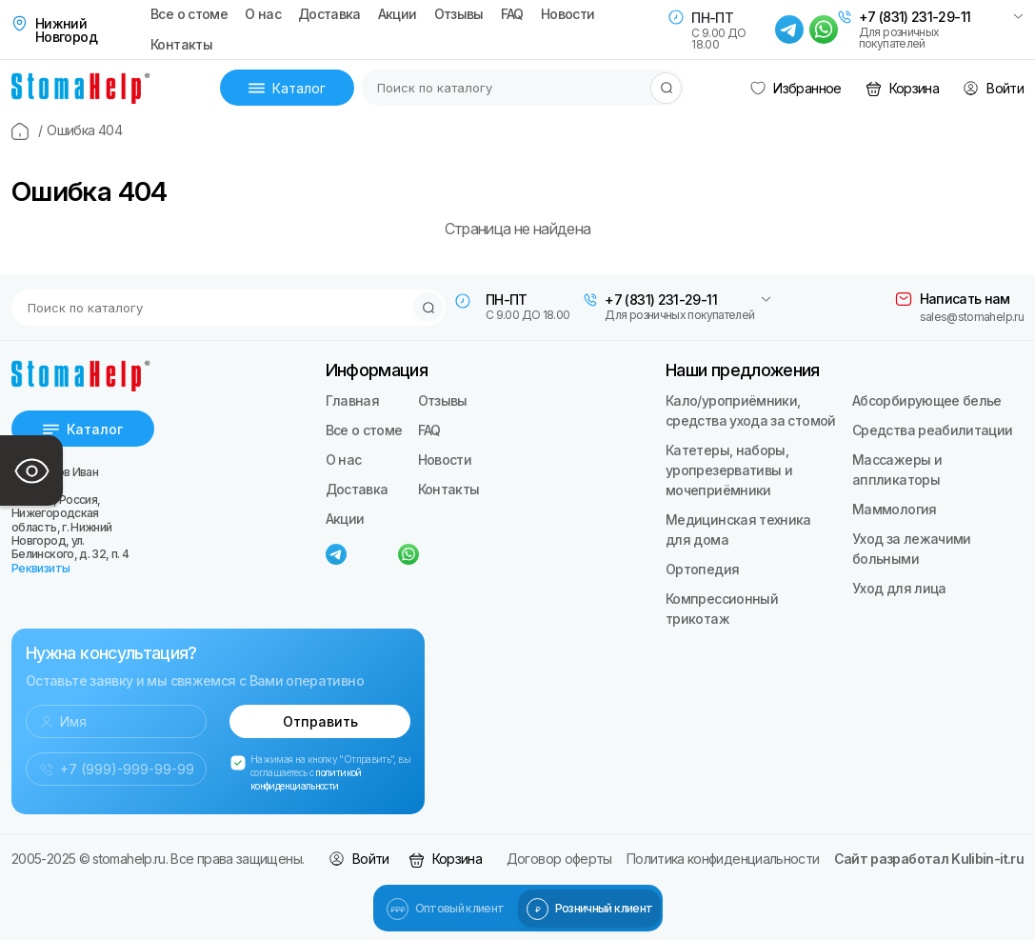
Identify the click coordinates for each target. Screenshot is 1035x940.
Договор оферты (559, 858)
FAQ (512, 14)
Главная (353, 400)
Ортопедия (702, 569)
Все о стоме (189, 14)
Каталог (287, 88)
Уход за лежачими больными (911, 548)
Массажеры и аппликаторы (897, 469)
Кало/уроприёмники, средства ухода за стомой (751, 410)
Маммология (894, 509)
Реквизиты (40, 568)
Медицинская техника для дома (738, 529)
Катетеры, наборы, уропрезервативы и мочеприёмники (729, 470)
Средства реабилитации (932, 430)
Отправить (320, 721)
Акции (397, 14)
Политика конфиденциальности (723, 858)
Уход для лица (899, 588)
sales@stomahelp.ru (972, 317)
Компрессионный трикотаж (722, 608)
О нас (263, 14)
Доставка (329, 14)
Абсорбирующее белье (927, 400)
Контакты (181, 44)
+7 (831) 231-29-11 (914, 17)
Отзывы (459, 14)
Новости (568, 14)
